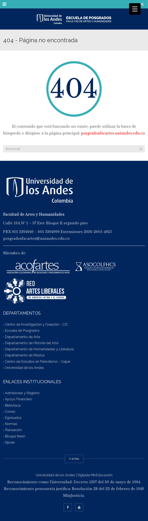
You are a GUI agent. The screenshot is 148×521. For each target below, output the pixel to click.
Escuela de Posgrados (22, 331)
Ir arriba (74, 458)
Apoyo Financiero (18, 399)
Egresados (13, 418)
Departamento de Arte (22, 337)
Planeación (13, 430)
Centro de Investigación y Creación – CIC (36, 325)
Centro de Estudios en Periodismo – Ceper (37, 362)
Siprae (10, 442)
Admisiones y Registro (22, 393)
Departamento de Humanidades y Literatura (39, 349)
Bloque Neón (15, 436)
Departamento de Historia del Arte (31, 343)
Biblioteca (12, 405)
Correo (10, 412)
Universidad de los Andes (24, 368)
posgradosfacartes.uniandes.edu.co (113, 133)
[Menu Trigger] (135, 9)
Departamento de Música (24, 355)
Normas (11, 424)
